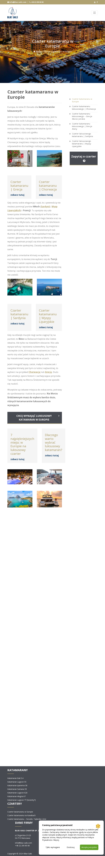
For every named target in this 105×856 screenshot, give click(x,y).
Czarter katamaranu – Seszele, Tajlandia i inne (26, 819)
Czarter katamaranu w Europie (82, 100)
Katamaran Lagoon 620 (17, 792)
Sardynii (45, 206)
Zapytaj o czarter (83, 158)
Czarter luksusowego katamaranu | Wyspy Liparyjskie (81, 143)
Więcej (56, 840)
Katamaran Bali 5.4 (15, 778)
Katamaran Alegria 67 (16, 796)
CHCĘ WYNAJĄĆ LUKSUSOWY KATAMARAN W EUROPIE (34, 417)
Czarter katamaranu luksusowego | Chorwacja (84, 107)
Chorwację (34, 372)
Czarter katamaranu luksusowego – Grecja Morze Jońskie (82, 116)
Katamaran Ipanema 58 (17, 785)
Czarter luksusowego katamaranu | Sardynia (82, 135)
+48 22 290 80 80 (36, 2)
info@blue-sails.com (16, 2)
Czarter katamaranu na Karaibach (21, 815)
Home (37, 51)
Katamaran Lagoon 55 (16, 782)
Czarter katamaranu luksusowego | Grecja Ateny (82, 126)
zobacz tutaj (17, 194)
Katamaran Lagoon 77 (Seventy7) (21, 800)
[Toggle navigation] (94, 12)
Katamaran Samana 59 (17, 789)
